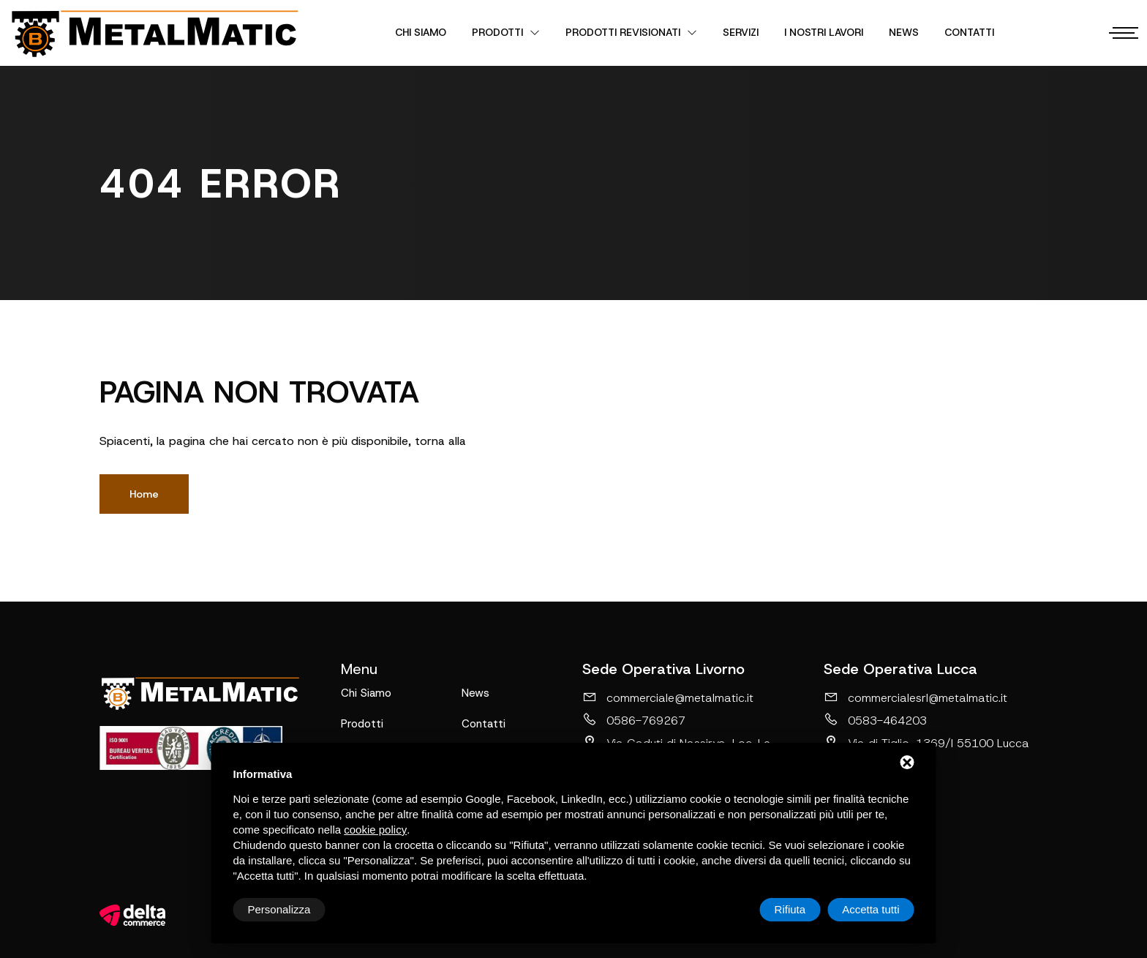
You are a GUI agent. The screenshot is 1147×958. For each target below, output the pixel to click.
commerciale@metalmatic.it (667, 697)
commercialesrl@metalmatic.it (915, 697)
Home (144, 494)
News (904, 32)
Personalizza (279, 909)
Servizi (741, 32)
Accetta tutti (870, 909)
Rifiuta (790, 909)
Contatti (969, 32)
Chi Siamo (420, 32)
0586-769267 (633, 720)
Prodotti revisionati (631, 32)
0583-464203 (875, 720)
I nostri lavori (823, 32)
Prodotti (506, 32)
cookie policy (375, 829)
